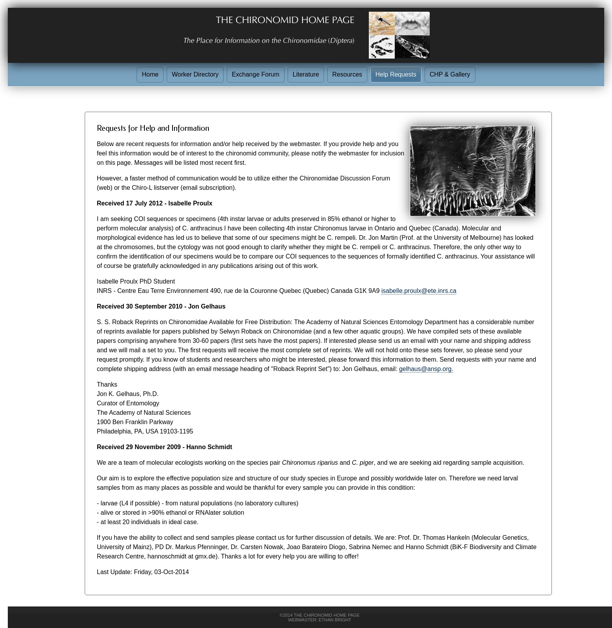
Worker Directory (195, 74)
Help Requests (395, 74)
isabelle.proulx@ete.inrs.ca (418, 290)
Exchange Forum (255, 74)
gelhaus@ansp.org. (426, 369)
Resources (347, 74)
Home (150, 74)
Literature (306, 74)
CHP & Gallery (450, 74)
